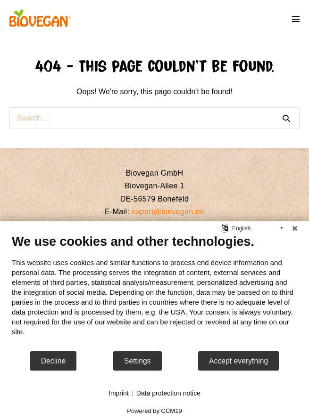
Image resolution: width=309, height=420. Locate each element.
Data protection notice (168, 393)
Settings (137, 361)
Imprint (119, 393)
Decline (53, 361)
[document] (154, 292)
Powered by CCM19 (154, 410)
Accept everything (238, 361)
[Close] (295, 228)
